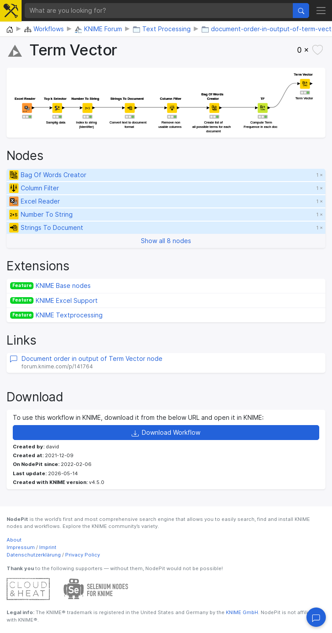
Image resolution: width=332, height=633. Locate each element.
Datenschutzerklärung (34, 555)
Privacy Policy (82, 555)
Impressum (21, 547)
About (14, 540)
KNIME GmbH (241, 612)
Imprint (47, 547)
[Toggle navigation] (321, 10)
